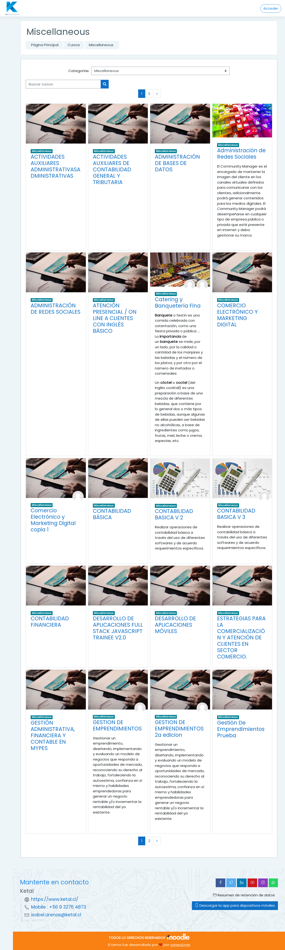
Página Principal (44, 44)
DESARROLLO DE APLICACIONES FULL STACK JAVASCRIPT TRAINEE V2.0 (118, 628)
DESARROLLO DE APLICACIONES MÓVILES (175, 625)
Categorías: (78, 70)
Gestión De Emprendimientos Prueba (240, 729)
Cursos (74, 44)
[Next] (157, 93)
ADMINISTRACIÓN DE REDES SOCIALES (55, 309)
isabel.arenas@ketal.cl (56, 915)
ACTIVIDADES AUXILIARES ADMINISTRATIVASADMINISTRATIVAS (55, 166)
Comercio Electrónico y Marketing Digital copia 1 (53, 520)
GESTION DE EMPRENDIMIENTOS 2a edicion (179, 728)
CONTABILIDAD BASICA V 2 (174, 514)
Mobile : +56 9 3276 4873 (58, 907)
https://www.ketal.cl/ (54, 899)
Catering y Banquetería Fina (178, 302)
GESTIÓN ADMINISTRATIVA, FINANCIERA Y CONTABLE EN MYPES (53, 735)
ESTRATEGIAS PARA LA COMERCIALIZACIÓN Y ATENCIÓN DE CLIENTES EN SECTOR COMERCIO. (241, 637)
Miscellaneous (101, 44)
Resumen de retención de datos (244, 895)
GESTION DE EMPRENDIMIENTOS (117, 725)
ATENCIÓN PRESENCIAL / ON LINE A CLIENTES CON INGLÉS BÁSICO (114, 318)
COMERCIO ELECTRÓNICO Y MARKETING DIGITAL (237, 315)
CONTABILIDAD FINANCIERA (50, 622)
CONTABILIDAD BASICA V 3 (236, 514)
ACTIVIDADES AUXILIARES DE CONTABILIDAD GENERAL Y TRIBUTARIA (112, 169)
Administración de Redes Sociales (241, 153)
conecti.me (180, 944)
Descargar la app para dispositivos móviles (235, 905)
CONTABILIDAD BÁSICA (112, 514)
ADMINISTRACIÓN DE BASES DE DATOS (177, 163)
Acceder (270, 8)
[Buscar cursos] (63, 84)
